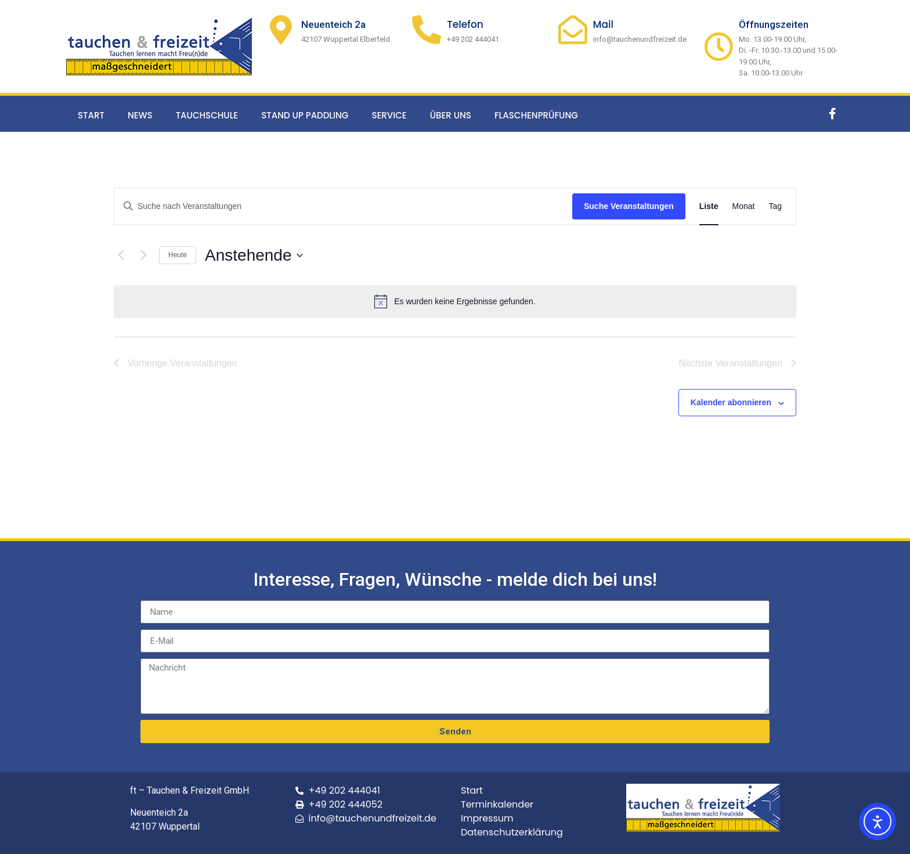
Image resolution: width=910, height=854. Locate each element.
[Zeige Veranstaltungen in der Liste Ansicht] (708, 206)
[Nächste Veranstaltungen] (143, 255)
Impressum (487, 818)
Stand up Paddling (304, 115)
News (140, 115)
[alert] (455, 301)
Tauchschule (207, 115)
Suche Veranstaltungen (629, 206)
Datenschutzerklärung (512, 832)
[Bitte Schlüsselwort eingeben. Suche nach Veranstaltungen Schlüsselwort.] (343, 206)
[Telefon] (426, 29)
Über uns (450, 115)
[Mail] (572, 29)
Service (388, 115)
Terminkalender (497, 804)
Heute (177, 255)
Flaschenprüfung (536, 115)
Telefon (465, 24)
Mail (603, 24)
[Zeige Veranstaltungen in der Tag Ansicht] (775, 206)
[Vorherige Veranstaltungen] (121, 255)
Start (91, 115)
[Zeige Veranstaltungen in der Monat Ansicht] (743, 206)
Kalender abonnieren (731, 402)
